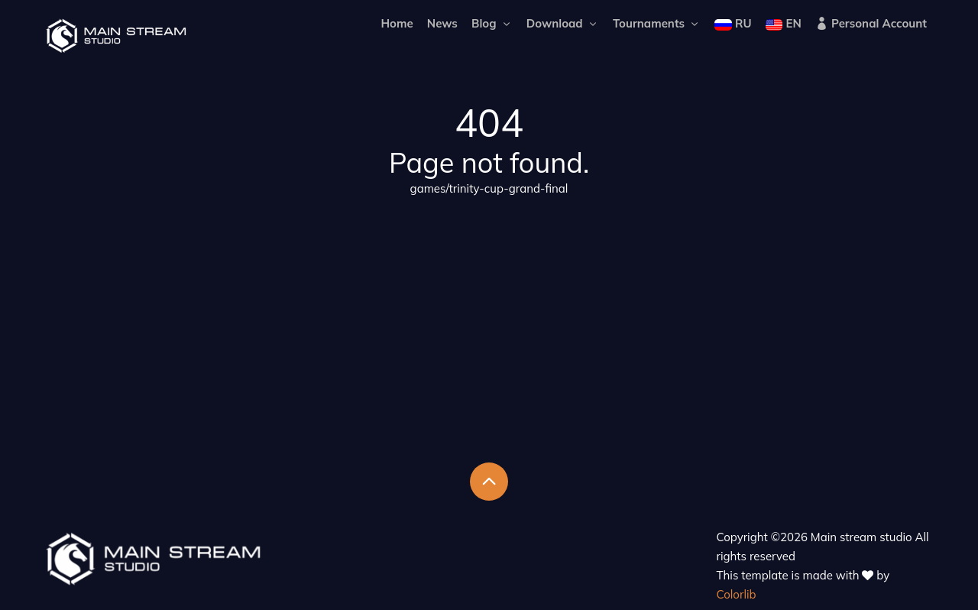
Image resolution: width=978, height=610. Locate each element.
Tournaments (657, 23)
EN (784, 23)
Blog (492, 23)
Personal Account (871, 23)
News (442, 23)
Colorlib (736, 594)
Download (562, 23)
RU (732, 23)
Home (397, 23)
